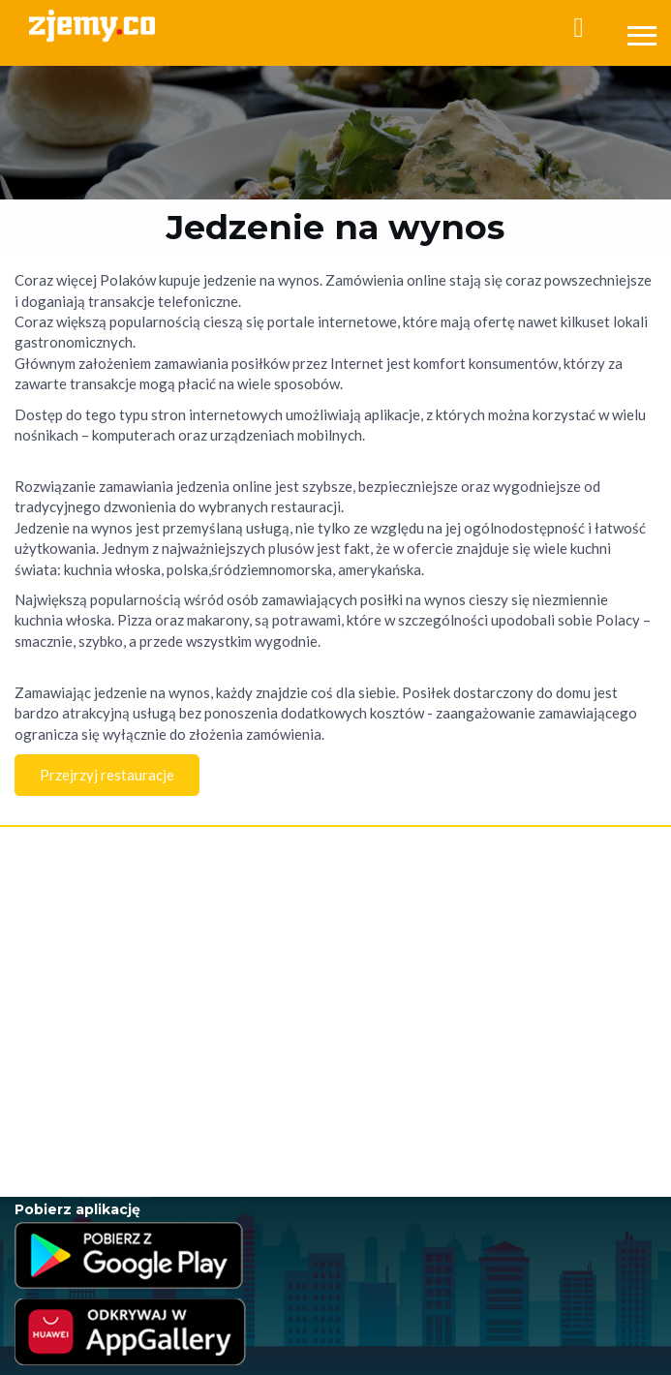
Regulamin (42, 922)
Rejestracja (44, 862)
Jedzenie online (56, 1025)
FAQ (26, 903)
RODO (217, 961)
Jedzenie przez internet (76, 1005)
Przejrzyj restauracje (107, 774)
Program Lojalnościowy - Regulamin (106, 961)
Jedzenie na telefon (65, 1063)
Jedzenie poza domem (73, 1102)
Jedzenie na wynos (63, 1044)
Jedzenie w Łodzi (59, 1122)
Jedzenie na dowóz (64, 1083)
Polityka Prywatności (67, 941)
